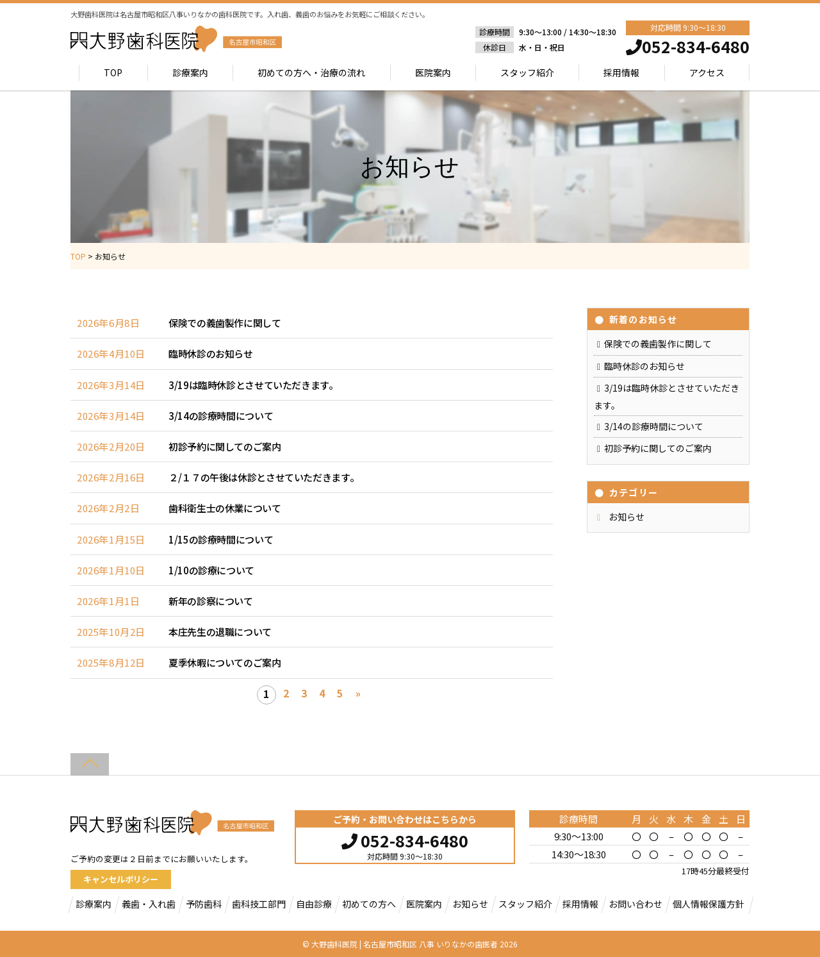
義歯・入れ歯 (149, 903)
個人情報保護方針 (708, 903)
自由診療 (314, 903)
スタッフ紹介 (527, 72)
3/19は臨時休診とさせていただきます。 (253, 385)
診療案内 (190, 72)
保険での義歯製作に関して (224, 322)
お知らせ (626, 516)
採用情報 (621, 72)
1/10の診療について (211, 570)
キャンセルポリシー (120, 879)
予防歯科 (204, 903)
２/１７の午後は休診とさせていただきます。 (263, 477)
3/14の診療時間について (220, 415)
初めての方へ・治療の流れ (311, 72)
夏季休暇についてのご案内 (224, 662)
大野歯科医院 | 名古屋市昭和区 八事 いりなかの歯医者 (404, 943)
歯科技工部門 (259, 903)
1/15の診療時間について (220, 539)
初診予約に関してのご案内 (224, 446)
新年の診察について (210, 601)
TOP (113, 72)
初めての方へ (369, 903)
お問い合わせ (635, 903)
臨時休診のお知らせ (210, 353)
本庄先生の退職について (220, 631)
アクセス (707, 72)
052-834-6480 (404, 839)
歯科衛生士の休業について (224, 508)
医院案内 (433, 72)
